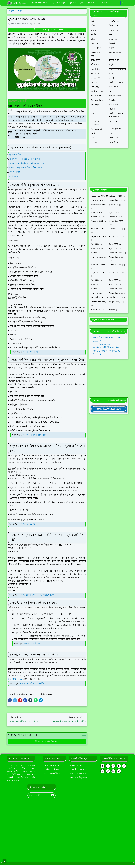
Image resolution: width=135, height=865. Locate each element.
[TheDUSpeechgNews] (108, 408)
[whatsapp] (114, 3)
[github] (119, 771)
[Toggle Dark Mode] (123, 3)
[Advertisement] (108, 167)
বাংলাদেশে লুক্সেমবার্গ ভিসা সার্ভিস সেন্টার (25, 167)
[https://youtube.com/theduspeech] (118, 3)
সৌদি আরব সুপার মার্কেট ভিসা (35, 435)
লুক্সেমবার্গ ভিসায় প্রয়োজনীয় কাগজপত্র (25, 159)
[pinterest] (102, 771)
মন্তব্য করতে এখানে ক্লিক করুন (46, 741)
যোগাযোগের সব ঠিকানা (51, 773)
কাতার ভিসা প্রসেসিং (32, 643)
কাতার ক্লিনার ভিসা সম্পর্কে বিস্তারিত (34, 683)
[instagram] (113, 771)
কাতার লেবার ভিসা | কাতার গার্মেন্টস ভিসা (37, 595)
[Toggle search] (126, 3)
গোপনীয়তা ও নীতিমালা (51, 769)
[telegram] (113, 766)
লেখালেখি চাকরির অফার (78, 773)
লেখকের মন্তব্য (15, 176)
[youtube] (108, 766)
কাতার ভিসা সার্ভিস (30, 352)
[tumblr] (119, 766)
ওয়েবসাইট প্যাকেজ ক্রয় (78, 769)
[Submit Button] (52, 795)
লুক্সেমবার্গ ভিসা (15, 154)
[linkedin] (124, 766)
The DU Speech (15, 679)
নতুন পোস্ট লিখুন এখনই (79, 777)
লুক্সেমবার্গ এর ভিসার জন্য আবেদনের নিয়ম (26, 163)
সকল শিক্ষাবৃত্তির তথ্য (101, 344)
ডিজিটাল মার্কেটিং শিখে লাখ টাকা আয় (108, 347)
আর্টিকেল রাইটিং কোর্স (78, 765)
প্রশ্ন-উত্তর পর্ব (14, 171)
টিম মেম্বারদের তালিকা (51, 765)
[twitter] (108, 771)
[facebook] (111, 3)
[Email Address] (39, 795)
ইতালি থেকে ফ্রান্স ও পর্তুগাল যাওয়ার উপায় (47, 29)
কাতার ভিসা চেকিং (27, 524)
